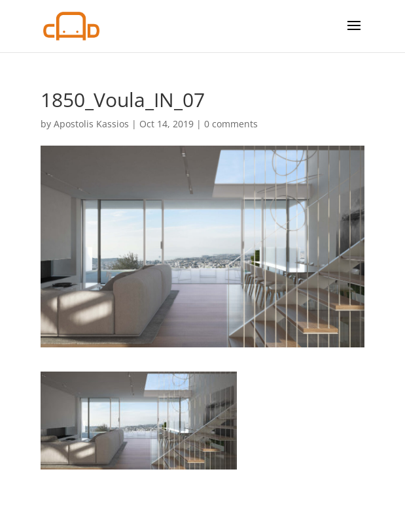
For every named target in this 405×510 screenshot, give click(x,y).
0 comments (231, 124)
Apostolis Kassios (91, 124)
